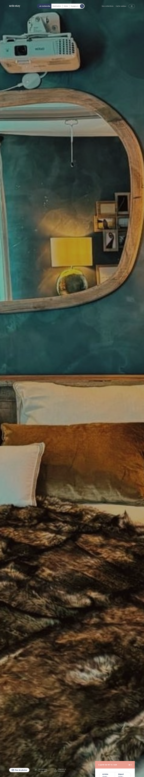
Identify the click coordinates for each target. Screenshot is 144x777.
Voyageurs (74, 6)
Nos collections (107, 6)
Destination (57, 6)
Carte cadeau (121, 6)
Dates (66, 6)
